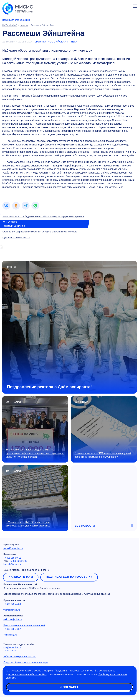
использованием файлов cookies (27, 674)
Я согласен (69, 687)
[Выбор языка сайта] (120, 5)
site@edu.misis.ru (12, 647)
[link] (6, 206)
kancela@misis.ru (12, 564)
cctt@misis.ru (10, 635)
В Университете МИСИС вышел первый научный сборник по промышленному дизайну (103, 455)
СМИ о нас (40, 41)
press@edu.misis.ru (13, 548)
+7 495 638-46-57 (12, 629)
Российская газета (62, 41)
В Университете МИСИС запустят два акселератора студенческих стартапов (28, 524)
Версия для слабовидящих (16, 20)
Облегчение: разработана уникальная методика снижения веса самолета (40, 231)
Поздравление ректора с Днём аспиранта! (49, 386)
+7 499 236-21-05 (18, 561)
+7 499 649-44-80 (12, 604)
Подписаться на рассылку (69, 576)
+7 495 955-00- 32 (12, 558)
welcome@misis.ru (12, 619)
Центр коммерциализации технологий (24, 625)
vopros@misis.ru (11, 610)
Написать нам (20, 576)
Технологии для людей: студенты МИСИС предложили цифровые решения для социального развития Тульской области (35, 453)
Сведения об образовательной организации (25, 662)
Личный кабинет (127, 6)
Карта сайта (9, 650)
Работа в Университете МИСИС (19, 656)
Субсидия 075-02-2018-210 (16, 237)
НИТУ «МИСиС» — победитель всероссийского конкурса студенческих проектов (43, 216)
